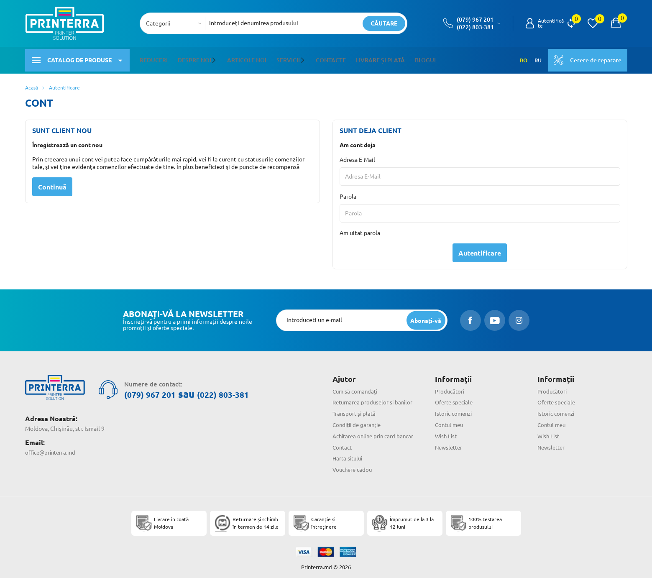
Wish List (447, 432)
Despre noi (194, 58)
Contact (343, 443)
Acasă (31, 83)
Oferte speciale (455, 398)
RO (520, 58)
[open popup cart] (616, 23)
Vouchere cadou (353, 465)
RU (535, 58)
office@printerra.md (52, 444)
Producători (450, 387)
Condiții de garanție (358, 420)
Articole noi (246, 58)
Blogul (425, 58)
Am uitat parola (360, 228)
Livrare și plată (379, 58)
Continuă (52, 183)
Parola (348, 192)
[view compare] (571, 23)
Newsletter (450, 443)
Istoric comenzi (455, 409)
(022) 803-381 (475, 27)
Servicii (287, 58)
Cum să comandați (356, 387)
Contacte (330, 58)
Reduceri (154, 58)
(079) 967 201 (475, 19)
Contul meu (450, 420)
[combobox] (175, 23)
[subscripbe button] (424, 316)
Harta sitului (348, 454)
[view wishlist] (592, 23)
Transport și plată (355, 409)
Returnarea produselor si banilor (374, 398)
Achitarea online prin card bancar (375, 432)
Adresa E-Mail (357, 155)
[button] (215, 58)
